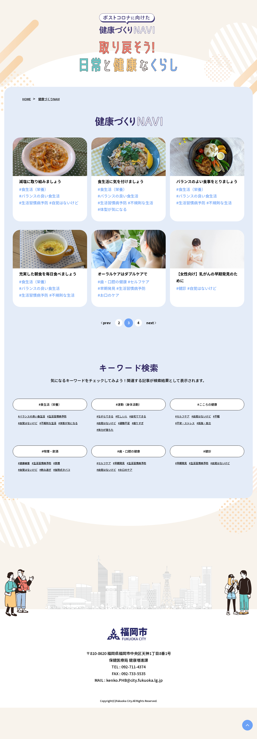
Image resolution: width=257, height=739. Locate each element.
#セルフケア (186, 424)
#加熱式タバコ (30, 500)
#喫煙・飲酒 (50, 469)
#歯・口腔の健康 (128, 469)
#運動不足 (105, 438)
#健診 (207, 469)
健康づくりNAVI (55, 98)
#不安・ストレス (201, 431)
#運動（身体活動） (129, 406)
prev (105, 322)
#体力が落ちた (109, 445)
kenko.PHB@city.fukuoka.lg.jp (134, 711)
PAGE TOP (245, 723)
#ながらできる (109, 424)
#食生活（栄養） (50, 406)
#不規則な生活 (30, 438)
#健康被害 (27, 487)
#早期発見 (129, 487)
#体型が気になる (60, 438)
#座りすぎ (125, 438)
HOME (28, 98)
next (152, 322)
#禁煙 (74, 487)
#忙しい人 (132, 424)
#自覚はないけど (63, 431)
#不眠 (180, 431)
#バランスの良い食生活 (38, 424)
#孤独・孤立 (186, 438)
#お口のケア (107, 500)
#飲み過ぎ (58, 494)
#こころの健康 (207, 406)
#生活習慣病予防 (32, 431)
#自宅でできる (109, 431)
